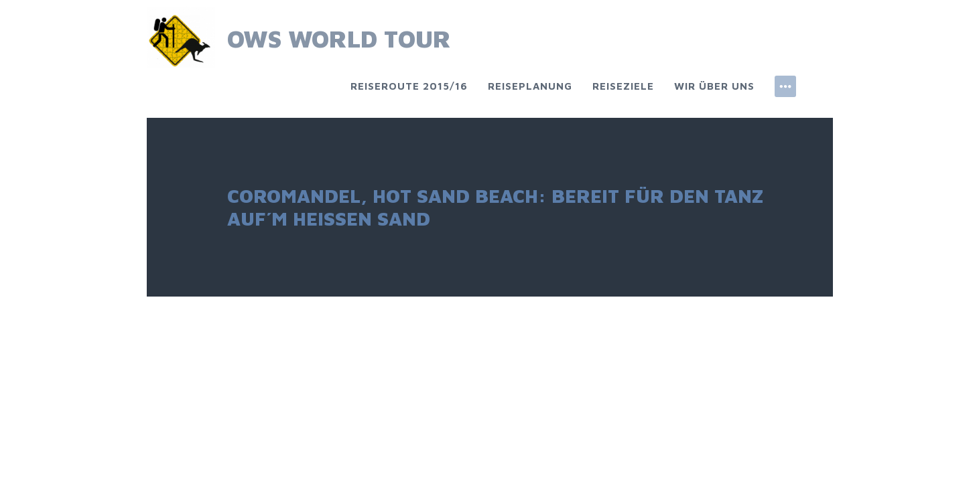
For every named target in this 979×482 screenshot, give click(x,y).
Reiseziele (623, 86)
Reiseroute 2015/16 (409, 86)
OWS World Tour (339, 38)
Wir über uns (714, 86)
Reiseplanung (530, 86)
